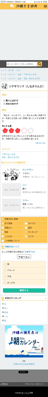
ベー (24, 185)
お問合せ (4, 384)
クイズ (29, 236)
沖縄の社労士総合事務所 (24, 364)
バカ (6, 316)
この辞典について (10, 240)
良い (6, 308)
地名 (4, 232)
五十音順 (6, 223)
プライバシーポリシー (34, 384)
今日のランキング (13, 298)
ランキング (31, 232)
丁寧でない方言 (8, 154)
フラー (25, 200)
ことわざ (6, 236)
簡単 (6, 312)
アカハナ (11, 270)
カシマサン (27, 169)
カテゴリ (30, 223)
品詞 (28, 227)
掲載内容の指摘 (40, 143)
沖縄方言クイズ (12, 247)
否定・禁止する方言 (10, 157)
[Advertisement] (24, 35)
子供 (9, 276)
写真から (6, 227)
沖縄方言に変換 (9, 219)
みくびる (11, 282)
